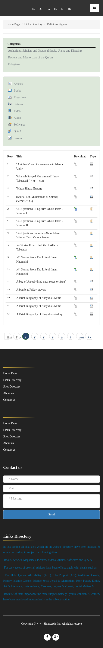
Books (17, 91)
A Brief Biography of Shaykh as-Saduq (39, 315)
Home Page (13, 25)
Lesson (18, 138)
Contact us (9, 450)
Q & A (18, 132)
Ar (40, 9)
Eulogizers (14, 64)
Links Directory (33, 25)
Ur (55, 9)
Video (17, 111)
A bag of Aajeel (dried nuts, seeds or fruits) (41, 282)
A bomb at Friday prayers (31, 290)
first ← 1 (9, 338)
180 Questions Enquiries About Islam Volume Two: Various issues (37, 235)
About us (8, 443)
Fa (33, 9)
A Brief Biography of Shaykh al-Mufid (38, 298)
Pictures (18, 104)
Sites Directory (11, 437)
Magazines (20, 98)
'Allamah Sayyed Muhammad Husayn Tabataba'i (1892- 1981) (38, 179)
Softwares (19, 125)
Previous (18, 338)
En (48, 9)
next (81, 338)
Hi (69, 9)
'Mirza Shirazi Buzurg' (29, 189)
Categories (14, 44)
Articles (18, 84)
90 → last (90, 338)
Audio (17, 118)
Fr (62, 9)
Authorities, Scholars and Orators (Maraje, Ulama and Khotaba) (45, 51)
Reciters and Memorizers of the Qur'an (30, 58)
